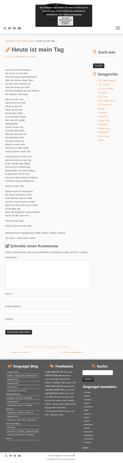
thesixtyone (88, 432)
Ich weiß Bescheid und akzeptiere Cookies (65, 21)
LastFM (87, 421)
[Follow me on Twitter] (10, 28)
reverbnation (88, 439)
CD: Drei (102, 96)
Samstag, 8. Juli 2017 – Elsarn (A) (20, 413)
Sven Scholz (50, 379)
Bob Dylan (11, 427)
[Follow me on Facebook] (15, 28)
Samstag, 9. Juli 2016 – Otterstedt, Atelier (23, 431)
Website (9, 319)
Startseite (9, 41)
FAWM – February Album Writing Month (22, 376)
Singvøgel (58, 455)
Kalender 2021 (13, 379)
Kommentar (11, 257)
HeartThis (87, 414)
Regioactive (88, 424)
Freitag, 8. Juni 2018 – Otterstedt (19, 398)
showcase (87, 442)
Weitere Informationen (73, 15)
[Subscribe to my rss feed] (6, 28)
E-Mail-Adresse (13, 306)
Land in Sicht (12, 387)
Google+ (87, 403)
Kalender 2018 (13, 402)
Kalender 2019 (13, 383)
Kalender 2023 (13, 372)
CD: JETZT (104, 84)
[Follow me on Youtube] (20, 28)
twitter (86, 410)
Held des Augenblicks (74, 352)
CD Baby (87, 392)
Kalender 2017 (13, 416)
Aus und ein (68, 372)
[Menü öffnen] (118, 28)
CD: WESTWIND (107, 80)
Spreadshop (88, 435)
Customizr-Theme (68, 459)
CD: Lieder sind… (107, 100)
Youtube (87, 396)
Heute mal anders (18, 352)
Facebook (87, 400)
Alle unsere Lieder (25, 41)
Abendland (67, 375)
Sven (47, 397)
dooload (87, 428)
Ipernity (86, 417)
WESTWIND (61, 408)
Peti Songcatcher (51, 411)
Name (9, 294)
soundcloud (88, 407)
